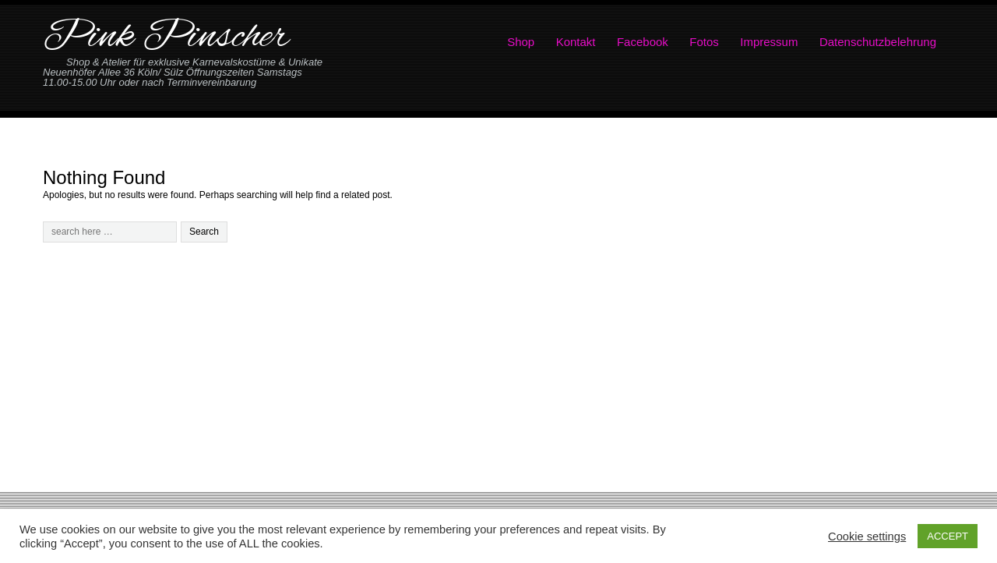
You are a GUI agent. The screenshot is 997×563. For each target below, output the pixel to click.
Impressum (769, 41)
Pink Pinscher (166, 38)
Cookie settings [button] (867, 536)
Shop (520, 41)
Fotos (704, 41)
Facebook (642, 41)
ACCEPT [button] (947, 536)
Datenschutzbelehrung (877, 41)
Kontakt (576, 41)
